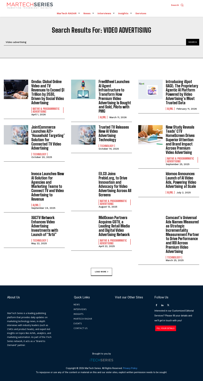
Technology (39, 153)
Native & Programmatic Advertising (46, 110)
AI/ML (103, 116)
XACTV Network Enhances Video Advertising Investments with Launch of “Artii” (44, 225)
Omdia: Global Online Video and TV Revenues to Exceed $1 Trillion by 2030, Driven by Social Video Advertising (47, 92)
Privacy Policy (130, 366)
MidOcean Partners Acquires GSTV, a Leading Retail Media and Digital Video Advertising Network (114, 225)
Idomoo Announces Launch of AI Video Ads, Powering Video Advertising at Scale (181, 179)
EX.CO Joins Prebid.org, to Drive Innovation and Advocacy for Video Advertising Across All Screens (115, 183)
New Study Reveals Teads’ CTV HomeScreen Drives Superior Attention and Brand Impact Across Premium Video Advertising (182, 139)
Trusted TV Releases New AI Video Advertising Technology (114, 132)
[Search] (192, 42)
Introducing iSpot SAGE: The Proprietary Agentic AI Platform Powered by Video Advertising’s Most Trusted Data (182, 92)
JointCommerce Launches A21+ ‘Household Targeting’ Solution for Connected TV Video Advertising (47, 137)
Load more (101, 270)
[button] (178, 5)
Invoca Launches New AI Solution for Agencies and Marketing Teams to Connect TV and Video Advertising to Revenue (47, 185)
